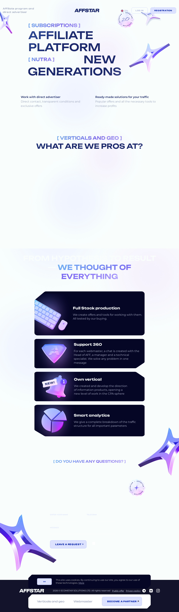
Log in (139, 10)
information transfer (107, 544)
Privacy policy (133, 590)
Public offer (118, 590)
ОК (44, 581)
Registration (163, 10)
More (81, 582)
